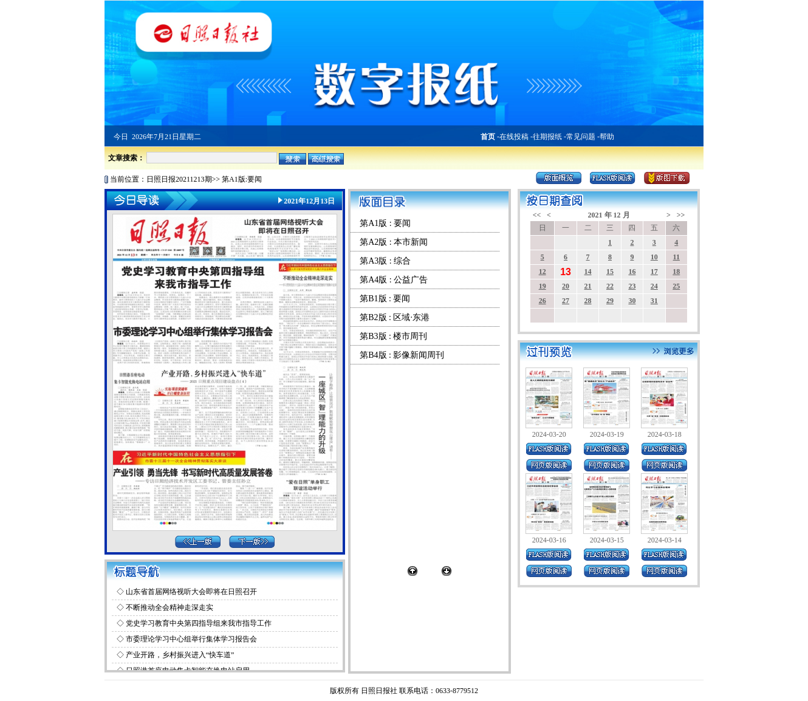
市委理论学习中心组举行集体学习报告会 (191, 639)
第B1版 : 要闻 (385, 298)
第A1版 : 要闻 (385, 223)
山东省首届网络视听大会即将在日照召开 (191, 591)
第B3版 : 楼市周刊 (393, 336)
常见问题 (580, 136)
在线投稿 (514, 136)
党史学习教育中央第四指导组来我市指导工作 (199, 623)
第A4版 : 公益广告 (394, 279)
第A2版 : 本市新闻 (394, 242)
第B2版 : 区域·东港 (395, 317)
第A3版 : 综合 (385, 260)
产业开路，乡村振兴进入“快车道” (180, 655)
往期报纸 (547, 136)
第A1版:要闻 (242, 179)
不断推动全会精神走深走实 (169, 607)
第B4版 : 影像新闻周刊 (402, 355)
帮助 (607, 136)
